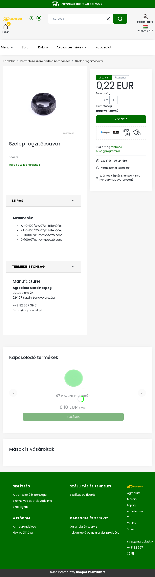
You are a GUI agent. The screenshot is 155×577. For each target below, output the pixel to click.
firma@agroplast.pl (27, 310)
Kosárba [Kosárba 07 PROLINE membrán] (73, 417)
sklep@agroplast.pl (140, 541)
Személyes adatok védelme (32, 501)
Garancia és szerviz (83, 527)
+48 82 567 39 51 (25, 305)
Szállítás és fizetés (82, 495)
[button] (120, 19)
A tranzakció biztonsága (30, 495)
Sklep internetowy (76, 572)
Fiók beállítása (23, 533)
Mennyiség (103, 93)
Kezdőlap (9, 61)
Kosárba (121, 119)
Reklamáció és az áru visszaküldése (94, 533)
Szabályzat (20, 507)
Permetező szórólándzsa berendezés (45, 61)
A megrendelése (24, 527)
